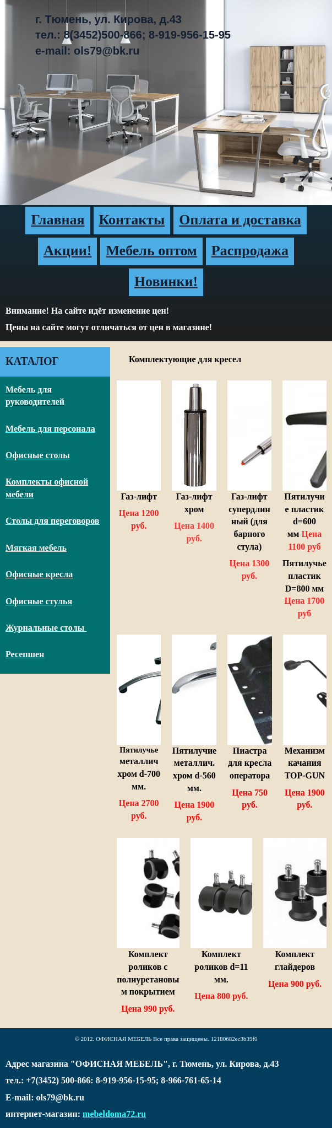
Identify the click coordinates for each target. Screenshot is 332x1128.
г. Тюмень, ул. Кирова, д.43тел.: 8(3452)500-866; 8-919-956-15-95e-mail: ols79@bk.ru (133, 35)
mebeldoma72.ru (114, 1114)
